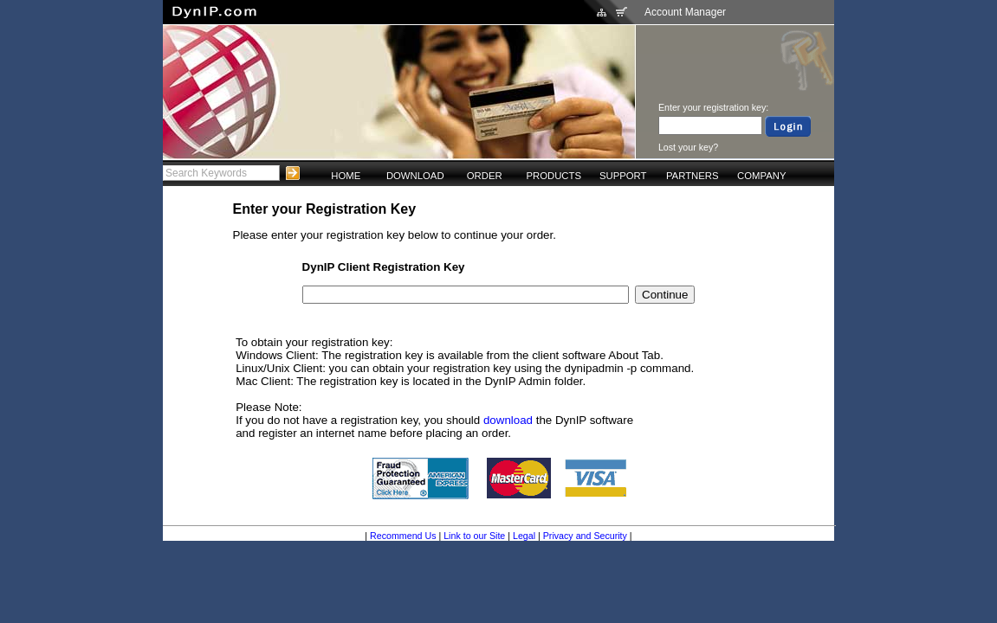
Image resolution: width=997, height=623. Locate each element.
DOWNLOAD (415, 175)
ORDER (484, 175)
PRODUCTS (553, 175)
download (508, 420)
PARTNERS (692, 175)
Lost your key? (688, 147)
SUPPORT (623, 175)
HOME (345, 175)
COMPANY (761, 175)
